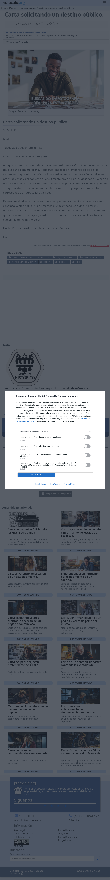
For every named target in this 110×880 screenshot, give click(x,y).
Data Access (55, 484)
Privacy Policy (69, 484)
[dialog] (55, 440)
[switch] (87, 437)
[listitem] (55, 431)
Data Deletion (40, 484)
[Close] (99, 396)
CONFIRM (36, 475)
